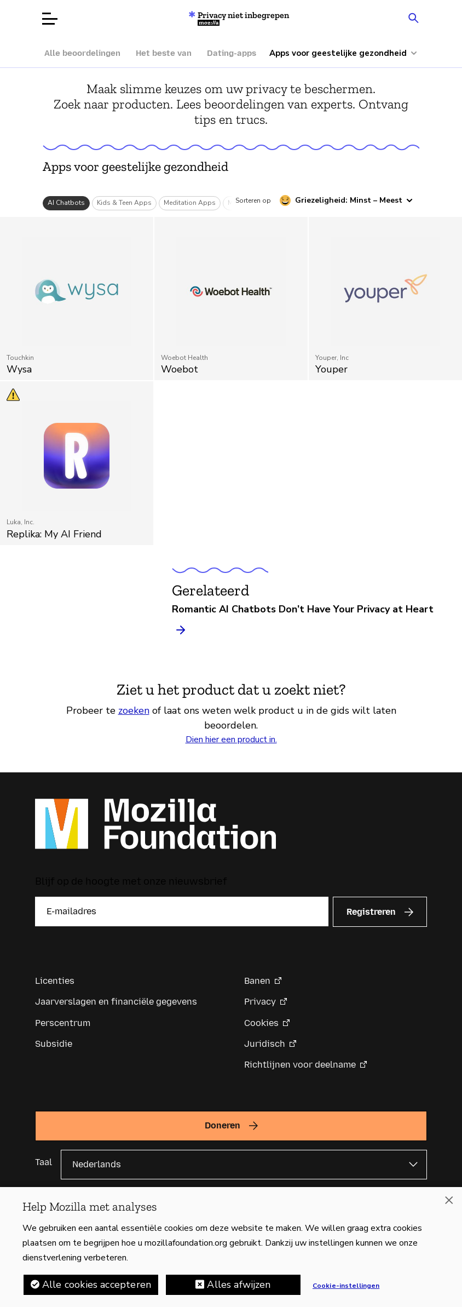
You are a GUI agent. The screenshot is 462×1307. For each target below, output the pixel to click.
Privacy (260, 1001)
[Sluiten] (449, 1200)
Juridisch (264, 1044)
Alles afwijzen (238, 1284)
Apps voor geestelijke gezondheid (135, 166)
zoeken (133, 710)
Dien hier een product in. (231, 739)
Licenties (54, 981)
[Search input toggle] (413, 17)
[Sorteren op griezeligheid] (346, 200)
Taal (43, 1162)
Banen (257, 981)
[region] (231, 1247)
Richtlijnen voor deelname (300, 1064)
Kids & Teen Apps (124, 202)
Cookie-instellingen (346, 1285)
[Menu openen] (49, 18)
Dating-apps (231, 53)
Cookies (261, 1023)
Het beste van (164, 53)
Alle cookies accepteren (96, 1284)
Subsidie (53, 1044)
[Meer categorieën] (348, 53)
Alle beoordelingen (82, 53)
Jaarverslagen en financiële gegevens (116, 1001)
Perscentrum (62, 1023)
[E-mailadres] (181, 911)
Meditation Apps (190, 202)
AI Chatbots (66, 202)
